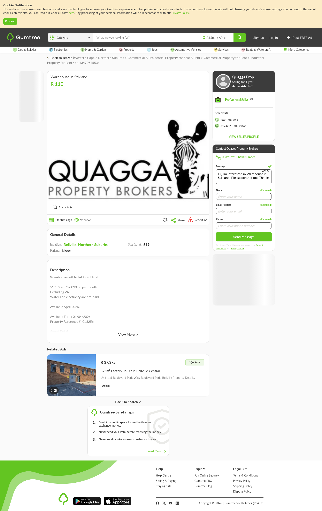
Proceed (10, 21)
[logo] (24, 41)
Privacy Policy (180, 13)
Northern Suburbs (93, 244)
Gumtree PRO (203, 480)
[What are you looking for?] (145, 37)
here (71, 13)
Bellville (69, 244)
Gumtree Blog (203, 486)
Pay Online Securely (207, 475)
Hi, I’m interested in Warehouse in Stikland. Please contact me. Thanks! (243, 176)
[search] (239, 37)
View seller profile (244, 136)
